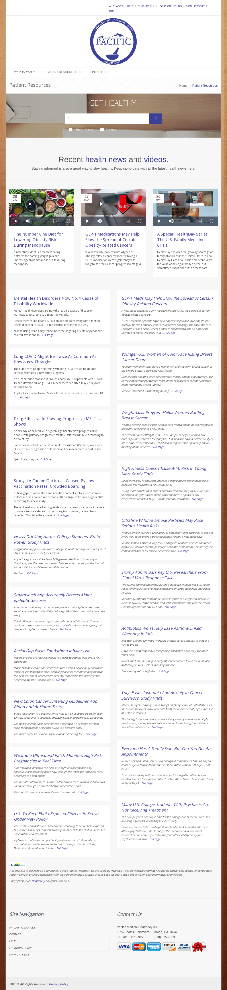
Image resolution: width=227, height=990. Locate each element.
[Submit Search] (155, 118)
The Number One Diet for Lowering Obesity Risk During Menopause (38, 239)
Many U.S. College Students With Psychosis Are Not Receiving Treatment (165, 807)
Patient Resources (62, 72)
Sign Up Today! (195, 6)
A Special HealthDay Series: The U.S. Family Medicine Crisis (183, 239)
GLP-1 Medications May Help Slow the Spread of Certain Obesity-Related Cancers (112, 239)
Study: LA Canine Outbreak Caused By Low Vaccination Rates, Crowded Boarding (54, 483)
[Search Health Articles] (107, 118)
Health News (81, 129)
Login (111, 11)
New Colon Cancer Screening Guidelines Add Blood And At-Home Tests (55, 703)
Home (183, 85)
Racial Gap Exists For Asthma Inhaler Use (52, 650)
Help (130, 6)
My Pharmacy (24, 72)
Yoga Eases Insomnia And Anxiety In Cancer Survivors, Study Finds (161, 695)
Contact (95, 72)
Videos (108, 129)
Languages (115, 6)
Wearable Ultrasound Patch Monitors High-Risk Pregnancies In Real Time (58, 758)
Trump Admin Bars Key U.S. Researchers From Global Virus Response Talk (164, 575)
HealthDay (38, 881)
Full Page (47, 335)
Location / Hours (170, 6)
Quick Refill (146, 6)
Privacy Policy (19, 954)
